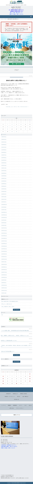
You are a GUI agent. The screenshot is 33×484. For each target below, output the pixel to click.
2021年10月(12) (4, 233)
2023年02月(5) (3, 191)
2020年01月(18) (4, 287)
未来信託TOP (8, 393)
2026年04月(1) (3, 136)
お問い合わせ (11, 408)
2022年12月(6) (3, 196)
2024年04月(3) (3, 162)
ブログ (25, 405)
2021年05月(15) (4, 246)
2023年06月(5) (3, 181)
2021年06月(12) (4, 243)
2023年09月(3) (3, 173)
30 (16, 131)
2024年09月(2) (3, 149)
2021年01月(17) (4, 256)
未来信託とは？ (15, 393)
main (15, 106)
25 (25, 129)
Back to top (16, 389)
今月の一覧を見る (16, 361)
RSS (2, 314)
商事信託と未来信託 (23, 393)
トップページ (3, 405)
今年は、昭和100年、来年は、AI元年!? (7, 306)
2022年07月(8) (3, 209)
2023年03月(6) (3, 188)
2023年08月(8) (3, 175)
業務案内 (9, 405)
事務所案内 (15, 405)
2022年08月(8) (3, 207)
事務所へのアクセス (17, 414)
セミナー (20, 405)
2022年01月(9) (3, 225)
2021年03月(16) (4, 251)
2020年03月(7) (3, 282)
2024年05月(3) (3, 160)
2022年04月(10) (4, 217)
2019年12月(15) (4, 290)
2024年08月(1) (3, 152)
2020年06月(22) (4, 274)
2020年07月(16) (4, 272)
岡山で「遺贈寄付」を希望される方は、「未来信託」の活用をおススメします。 (15, 335)
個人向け (18, 396)
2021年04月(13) (4, 248)
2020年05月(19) (4, 277)
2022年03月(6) (3, 220)
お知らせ (30, 405)
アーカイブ (4, 134)
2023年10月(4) (3, 170)
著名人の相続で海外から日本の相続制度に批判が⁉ (9, 301)
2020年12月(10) (4, 259)
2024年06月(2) (3, 157)
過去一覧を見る (16, 309)
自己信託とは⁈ (16, 399)
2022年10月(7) (3, 201)
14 (7, 126)
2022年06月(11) (4, 212)
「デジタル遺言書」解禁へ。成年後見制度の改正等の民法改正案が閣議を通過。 (15, 330)
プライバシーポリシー (20, 408)
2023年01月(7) (3, 194)
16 (16, 126)
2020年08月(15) (4, 269)
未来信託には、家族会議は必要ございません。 (9, 340)
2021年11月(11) (4, 230)
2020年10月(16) (4, 264)
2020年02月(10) (4, 285)
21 (7, 129)
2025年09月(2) (3, 144)
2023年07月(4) (3, 178)
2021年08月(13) (4, 238)
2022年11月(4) (3, 199)
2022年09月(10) (4, 204)
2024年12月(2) (3, 147)
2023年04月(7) (3, 186)
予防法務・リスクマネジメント (10, 396)
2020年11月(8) (3, 261)
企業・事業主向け (25, 396)
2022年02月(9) (3, 222)
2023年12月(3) (3, 165)
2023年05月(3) (3, 183)
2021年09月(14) (4, 235)
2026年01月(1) (3, 139)
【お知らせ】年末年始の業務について (7, 351)
